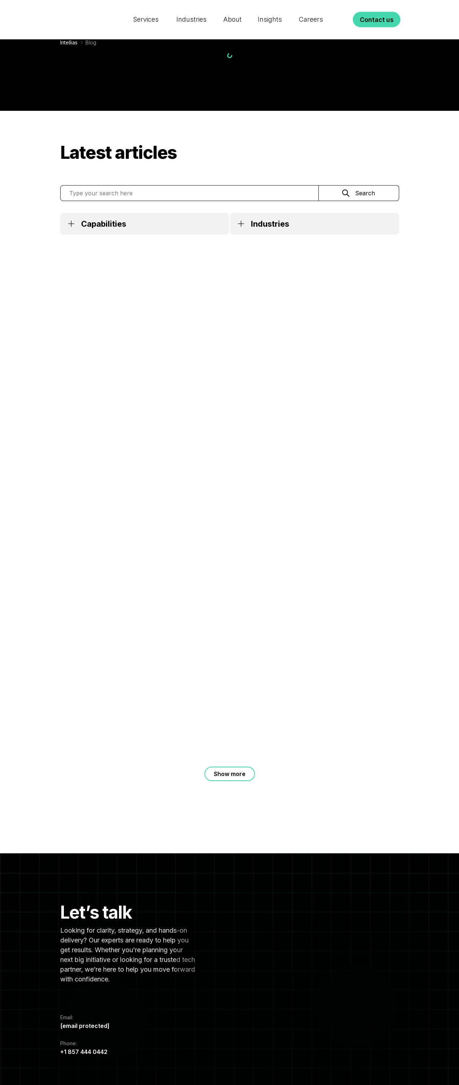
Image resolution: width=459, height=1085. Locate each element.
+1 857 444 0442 (83, 1051)
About (232, 12)
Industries (191, 12)
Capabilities (103, 223)
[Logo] (88, 12)
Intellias (69, 42)
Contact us (377, 12)
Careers (310, 12)
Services (146, 12)
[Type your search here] (189, 193)
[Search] (343, 12)
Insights (270, 12)
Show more (230, 773)
